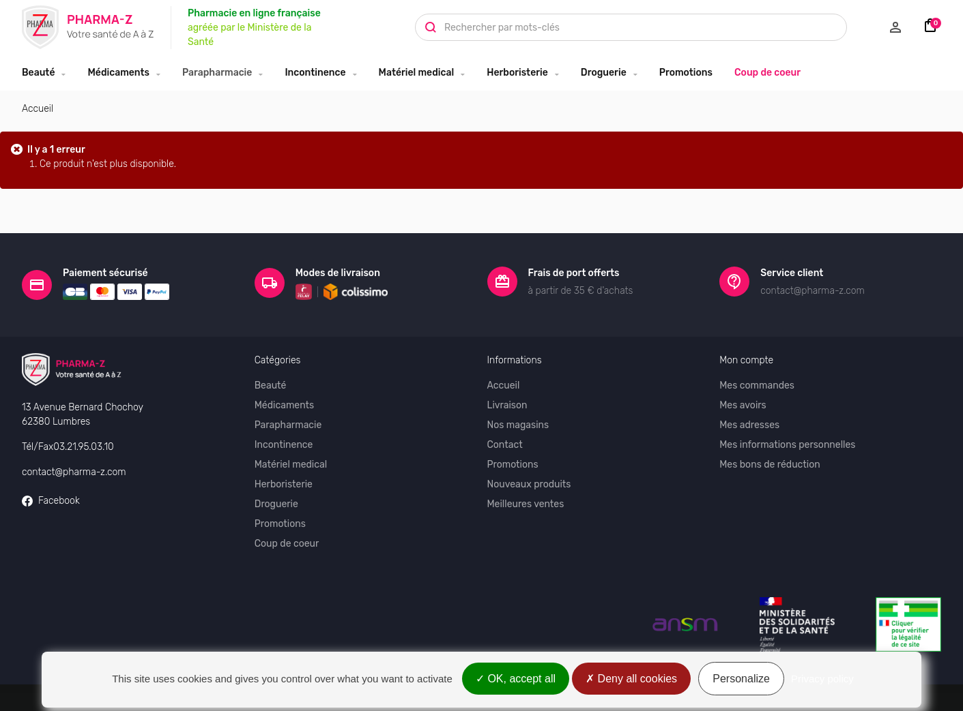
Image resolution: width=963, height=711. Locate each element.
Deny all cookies (631, 678)
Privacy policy (822, 678)
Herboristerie (517, 72)
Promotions (686, 72)
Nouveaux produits (529, 481)
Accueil (37, 109)
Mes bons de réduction (769, 462)
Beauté (38, 72)
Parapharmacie (217, 72)
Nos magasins (518, 422)
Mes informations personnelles (787, 442)
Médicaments (118, 72)
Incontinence (315, 72)
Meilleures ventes (525, 501)
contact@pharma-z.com (74, 469)
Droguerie (604, 72)
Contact (505, 442)
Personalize (741, 678)
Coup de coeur (767, 72)
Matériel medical (417, 72)
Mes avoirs (742, 402)
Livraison (507, 402)
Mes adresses (749, 422)
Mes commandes (756, 383)
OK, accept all (516, 678)
